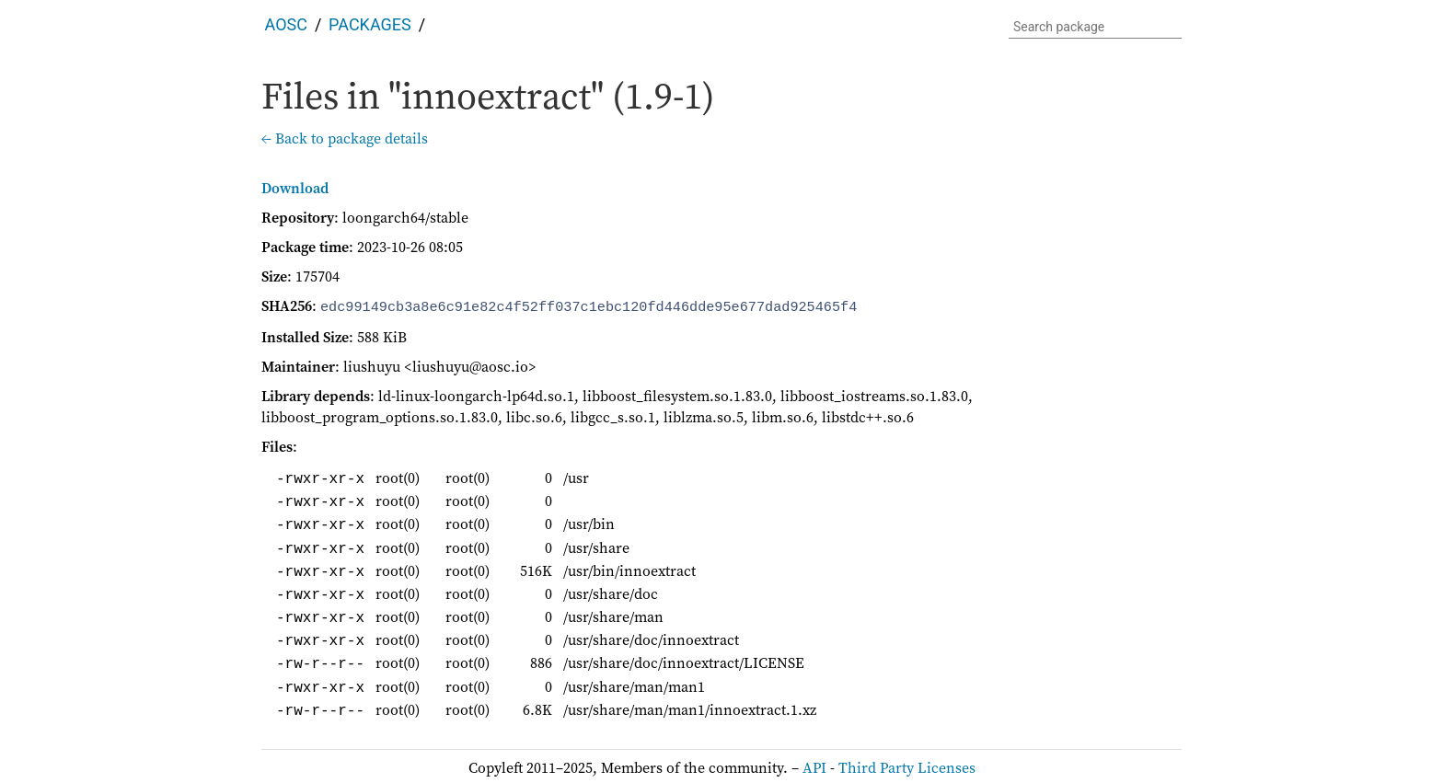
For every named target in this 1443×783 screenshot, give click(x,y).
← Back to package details (344, 138)
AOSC (286, 24)
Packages (370, 24)
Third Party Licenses (906, 765)
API (814, 765)
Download (295, 188)
